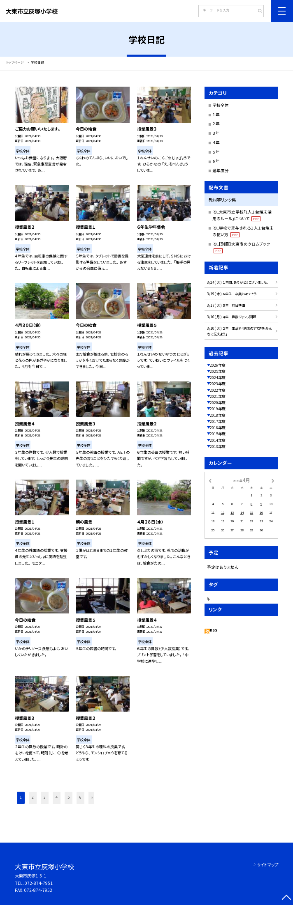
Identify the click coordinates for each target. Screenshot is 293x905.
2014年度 (218, 440)
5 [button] (68, 797)
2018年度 (218, 415)
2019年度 (218, 408)
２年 (216, 123)
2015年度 (218, 433)
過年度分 (220, 170)
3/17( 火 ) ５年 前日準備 (226, 305)
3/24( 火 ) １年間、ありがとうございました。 (237, 282)
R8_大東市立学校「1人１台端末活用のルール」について (242, 215)
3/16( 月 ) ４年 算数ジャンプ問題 (233, 316)
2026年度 (218, 365)
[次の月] (273, 480)
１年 (216, 114)
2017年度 (218, 421)
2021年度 (218, 396)
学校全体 (220, 105)
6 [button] (80, 797)
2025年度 (218, 371)
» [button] (92, 797)
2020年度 (218, 402)
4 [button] (57, 797)
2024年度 (218, 377)
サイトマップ (267, 864)
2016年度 (218, 427)
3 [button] (45, 797)
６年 (216, 161)
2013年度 (218, 446)
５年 (216, 152)
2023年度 (218, 383)
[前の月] (210, 480)
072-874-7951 (39, 883)
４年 (216, 142)
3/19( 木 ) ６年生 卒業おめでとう (233, 293)
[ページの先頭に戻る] (286, 898)
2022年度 (218, 390)
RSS (213, 630)
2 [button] (33, 797)
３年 (216, 133)
